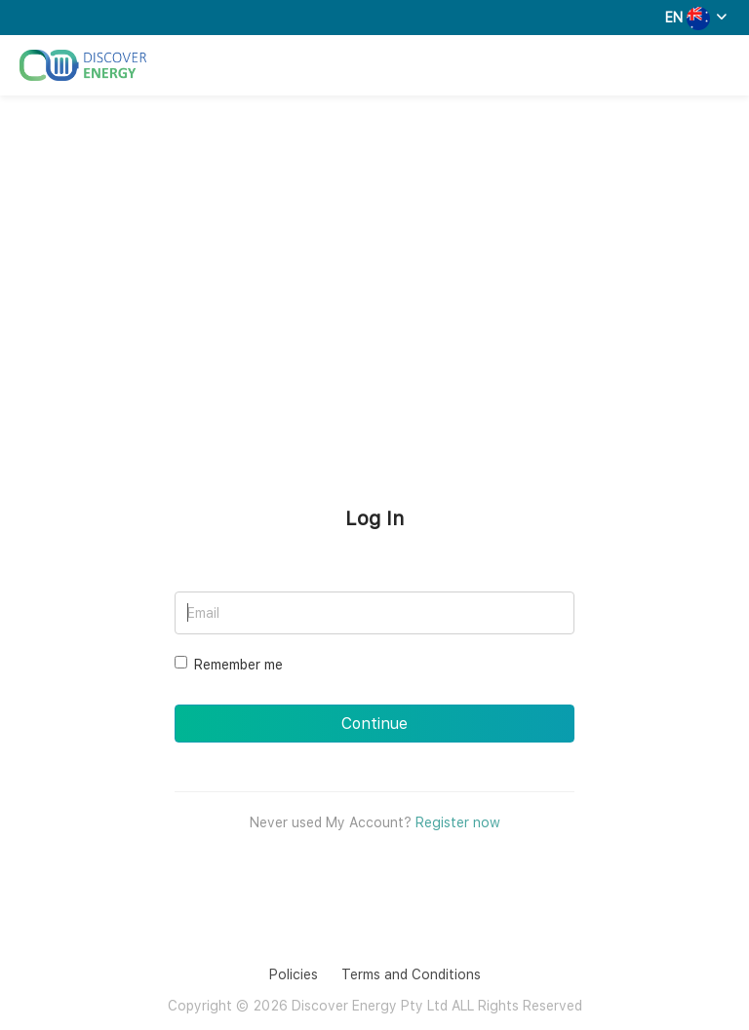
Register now (457, 822)
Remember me (229, 664)
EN (674, 17)
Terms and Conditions (411, 974)
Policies (293, 974)
